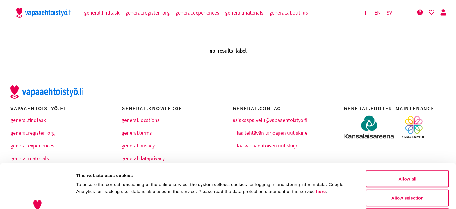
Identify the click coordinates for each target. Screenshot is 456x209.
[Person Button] (443, 13)
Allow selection (407, 156)
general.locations (141, 120)
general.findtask (28, 120)
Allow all (407, 137)
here (321, 150)
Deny (407, 175)
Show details (305, 197)
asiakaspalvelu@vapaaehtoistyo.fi (270, 120)
